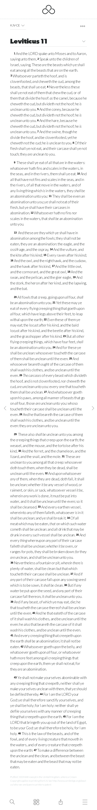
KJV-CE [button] (18, 25)
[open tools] (83, 26)
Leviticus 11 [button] (48, 42)
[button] (23, 25)
